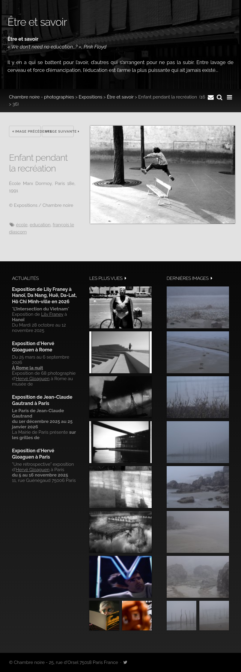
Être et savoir (120, 97)
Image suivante (59, 132)
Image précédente (26, 132)
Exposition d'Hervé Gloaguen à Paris (33, 453)
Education (40, 224)
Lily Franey (52, 314)
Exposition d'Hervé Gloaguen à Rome (33, 346)
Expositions (91, 97)
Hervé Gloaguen (32, 378)
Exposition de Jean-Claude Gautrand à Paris (42, 400)
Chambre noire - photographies (41, 97)
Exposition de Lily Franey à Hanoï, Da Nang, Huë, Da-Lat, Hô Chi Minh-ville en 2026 (44, 295)
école (22, 224)
